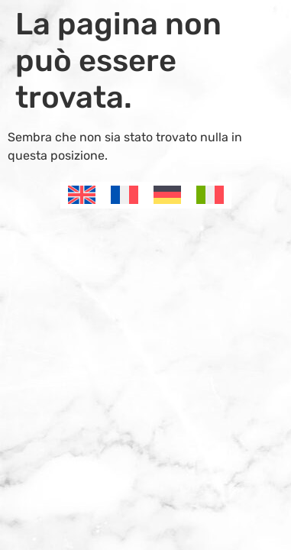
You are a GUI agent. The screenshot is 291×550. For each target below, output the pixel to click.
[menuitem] (81, 195)
